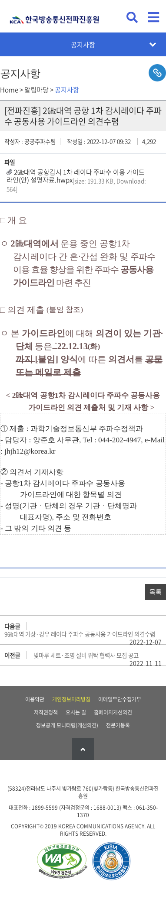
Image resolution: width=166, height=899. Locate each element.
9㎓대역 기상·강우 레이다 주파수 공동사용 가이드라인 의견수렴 (79, 634)
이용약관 (34, 699)
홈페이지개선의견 (113, 712)
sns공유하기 (157, 72)
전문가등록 (118, 725)
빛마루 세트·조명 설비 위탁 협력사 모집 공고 (86, 655)
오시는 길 (76, 712)
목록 (155, 592)
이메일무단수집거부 (119, 699)
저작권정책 (46, 712)
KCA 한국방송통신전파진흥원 (54, 16)
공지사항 (83, 44)
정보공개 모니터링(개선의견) (67, 725)
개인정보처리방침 (71, 699)
